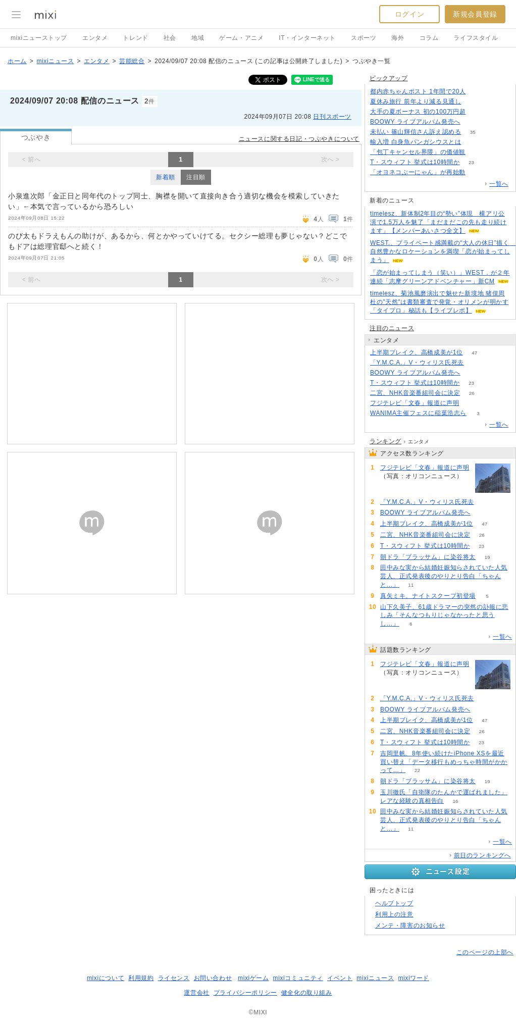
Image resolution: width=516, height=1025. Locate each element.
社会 (170, 37)
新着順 (165, 177)
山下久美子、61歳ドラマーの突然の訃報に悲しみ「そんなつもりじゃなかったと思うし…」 (444, 615)
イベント (339, 978)
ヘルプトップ (394, 903)
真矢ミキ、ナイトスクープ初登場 (428, 595)
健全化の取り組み (306, 992)
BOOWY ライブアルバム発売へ (415, 121)
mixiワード (413, 978)
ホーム (17, 61)
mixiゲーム (253, 978)
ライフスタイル (475, 37)
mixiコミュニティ (298, 978)
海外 (397, 37)
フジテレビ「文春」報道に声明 (414, 402)
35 (473, 132)
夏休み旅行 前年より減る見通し (415, 101)
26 (472, 393)
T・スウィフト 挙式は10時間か (415, 162)
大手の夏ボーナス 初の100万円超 (418, 111)
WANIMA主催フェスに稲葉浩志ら (418, 413)
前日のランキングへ (482, 855)
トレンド (135, 37)
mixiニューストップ (39, 37)
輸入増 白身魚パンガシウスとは (415, 141)
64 (472, 122)
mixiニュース (55, 61)
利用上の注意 (394, 914)
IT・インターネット (307, 37)
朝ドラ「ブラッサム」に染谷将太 (428, 556)
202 (471, 403)
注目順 (195, 177)
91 (473, 102)
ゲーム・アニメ (241, 37)
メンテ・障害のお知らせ (410, 925)
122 (477, 172)
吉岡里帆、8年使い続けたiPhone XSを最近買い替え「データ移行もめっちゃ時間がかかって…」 (443, 762)
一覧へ (498, 183)
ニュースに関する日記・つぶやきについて (299, 138)
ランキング (385, 441)
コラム (429, 37)
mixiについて (105, 978)
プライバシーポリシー (245, 992)
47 (474, 352)
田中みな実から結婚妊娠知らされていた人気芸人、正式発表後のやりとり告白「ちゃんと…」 (443, 576)
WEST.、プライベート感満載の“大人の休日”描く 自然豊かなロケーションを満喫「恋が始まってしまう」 (442, 251)
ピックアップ (389, 78)
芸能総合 (131, 61)
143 (473, 142)
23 (471, 162)
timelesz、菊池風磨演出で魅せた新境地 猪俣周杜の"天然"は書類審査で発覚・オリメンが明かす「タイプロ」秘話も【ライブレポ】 (439, 302)
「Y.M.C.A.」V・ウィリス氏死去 (417, 362)
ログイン (409, 14)
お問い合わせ (213, 978)
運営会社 (196, 992)
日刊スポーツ (332, 116)
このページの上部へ (484, 952)
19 (487, 557)
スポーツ (363, 37)
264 (477, 112)
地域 (197, 37)
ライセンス (174, 978)
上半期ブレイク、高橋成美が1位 (416, 352)
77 (477, 152)
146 (477, 91)
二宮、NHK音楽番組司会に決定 (415, 392)
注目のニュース (392, 328)
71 (475, 363)
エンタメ (95, 37)
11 (411, 585)
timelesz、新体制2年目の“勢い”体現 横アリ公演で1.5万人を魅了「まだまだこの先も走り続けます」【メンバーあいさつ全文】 (438, 222)
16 (455, 801)
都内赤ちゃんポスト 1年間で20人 (418, 91)
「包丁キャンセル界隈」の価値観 (418, 152)
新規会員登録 (475, 14)
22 (417, 770)
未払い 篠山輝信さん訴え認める (415, 131)
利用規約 (140, 978)
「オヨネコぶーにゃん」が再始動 (418, 172)
